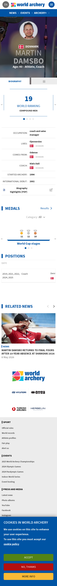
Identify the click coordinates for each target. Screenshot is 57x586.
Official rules (7, 428)
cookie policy (11, 544)
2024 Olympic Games (11, 466)
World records (8, 433)
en (5, 4)
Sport (7, 422)
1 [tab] (24, 119)
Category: (32, 217)
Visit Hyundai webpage (19, 392)
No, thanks (28, 567)
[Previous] (47, 306)
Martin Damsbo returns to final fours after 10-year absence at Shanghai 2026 (28, 351)
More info (28, 576)
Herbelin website (38, 409)
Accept (28, 557)
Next (55, 104)
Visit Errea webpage (38, 392)
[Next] (53, 306)
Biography (15, 81)
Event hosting (8, 481)
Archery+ (40, 13)
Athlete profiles (9, 438)
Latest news (7, 495)
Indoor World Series (11, 476)
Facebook (6, 510)
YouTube (6, 505)
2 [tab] (27, 119)
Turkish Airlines (19, 409)
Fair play (6, 443)
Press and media (13, 489)
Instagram (6, 515)
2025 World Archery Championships (18, 461)
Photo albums (8, 500)
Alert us (5, 448)
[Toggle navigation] (51, 5)
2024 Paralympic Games (12, 471)
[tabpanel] (28, 102)
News (12, 13)
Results (44, 208)
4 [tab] (33, 119)
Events (25, 13)
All (40, 217)
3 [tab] (30, 119)
